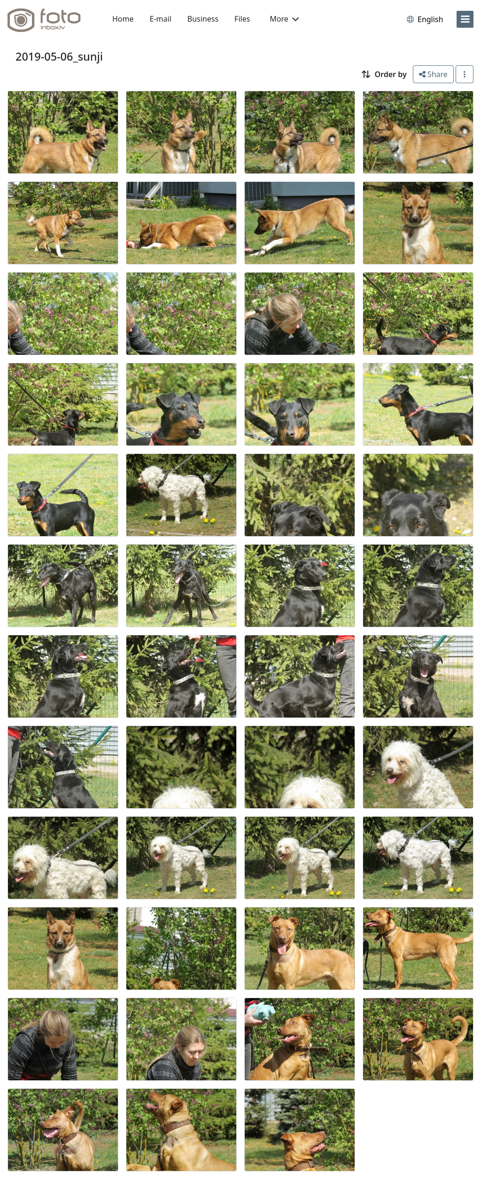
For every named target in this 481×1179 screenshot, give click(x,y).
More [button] (284, 19)
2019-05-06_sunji (59, 56)
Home (123, 19)
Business (202, 19)
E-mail (160, 19)
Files (242, 19)
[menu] (465, 19)
